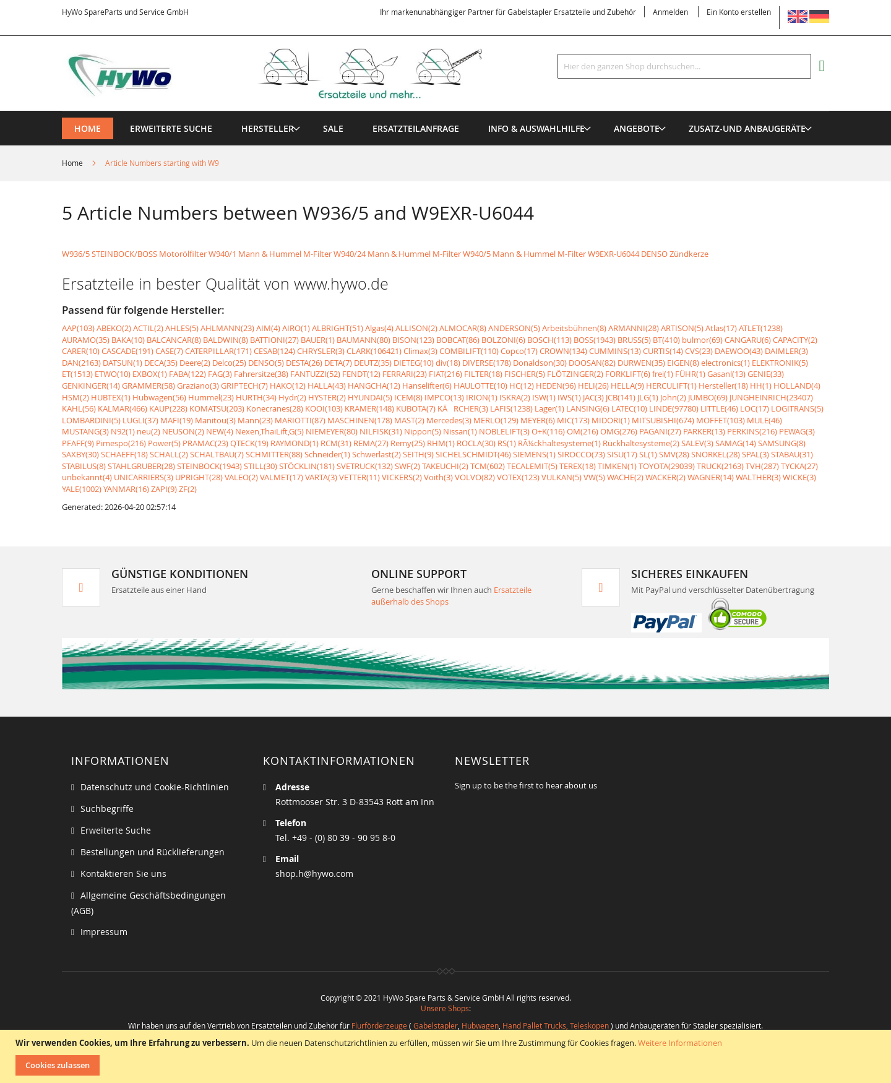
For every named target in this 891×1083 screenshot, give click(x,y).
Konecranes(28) (274, 408)
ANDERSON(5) (514, 328)
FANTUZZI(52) (315, 373)
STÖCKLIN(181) (307, 466)
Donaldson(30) (540, 362)
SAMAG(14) (735, 443)
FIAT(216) (445, 373)
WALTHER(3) (758, 477)
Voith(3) (438, 477)
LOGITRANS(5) (797, 408)
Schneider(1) (327, 454)
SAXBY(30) (80, 454)
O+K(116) (548, 431)
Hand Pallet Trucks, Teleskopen (555, 1025)
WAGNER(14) (710, 477)
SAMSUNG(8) (782, 443)
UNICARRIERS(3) (143, 477)
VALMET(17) (281, 477)
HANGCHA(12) (374, 385)
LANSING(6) (587, 408)
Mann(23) (255, 420)
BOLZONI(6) (503, 339)
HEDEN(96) (556, 385)
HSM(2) (75, 397)
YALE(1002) (81, 488)
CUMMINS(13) (615, 350)
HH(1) (761, 385)
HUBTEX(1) (111, 397)
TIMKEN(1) (617, 466)
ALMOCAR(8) (462, 328)
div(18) (448, 362)
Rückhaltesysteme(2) (641, 443)
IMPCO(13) (444, 397)
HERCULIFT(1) (671, 385)
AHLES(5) (182, 328)
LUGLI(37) (140, 420)
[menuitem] (267, 128)
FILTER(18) (483, 373)
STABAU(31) (792, 454)
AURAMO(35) (86, 339)
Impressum (103, 932)
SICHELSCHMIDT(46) (473, 454)
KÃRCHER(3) (462, 408)
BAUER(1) (318, 339)
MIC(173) (573, 420)
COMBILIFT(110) (469, 350)
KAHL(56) (79, 408)
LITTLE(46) (719, 408)
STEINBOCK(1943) (209, 466)
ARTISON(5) (682, 328)
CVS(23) (699, 350)
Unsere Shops (445, 1008)
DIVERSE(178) (486, 362)
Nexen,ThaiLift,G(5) (269, 431)
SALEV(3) (697, 443)
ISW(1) (544, 397)
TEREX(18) (577, 466)
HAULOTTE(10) (480, 385)
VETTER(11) (359, 477)
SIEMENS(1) (534, 454)
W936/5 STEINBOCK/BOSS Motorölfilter (134, 253)
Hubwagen (480, 1025)
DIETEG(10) (414, 362)
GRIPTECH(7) (244, 385)
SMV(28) (674, 454)
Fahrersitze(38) (261, 373)
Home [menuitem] (87, 128)
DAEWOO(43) (739, 350)
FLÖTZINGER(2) (575, 373)
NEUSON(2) (183, 431)
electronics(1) (725, 362)
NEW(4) (219, 431)
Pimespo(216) (121, 443)
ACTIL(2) (148, 328)
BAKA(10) (128, 339)
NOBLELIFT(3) (504, 431)
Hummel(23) (211, 397)
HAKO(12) (288, 385)
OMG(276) (618, 431)
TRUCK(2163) (720, 466)
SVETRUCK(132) (365, 466)
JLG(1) (647, 397)
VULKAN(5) (561, 477)
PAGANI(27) (660, 431)
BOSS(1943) (595, 339)
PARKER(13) (704, 431)
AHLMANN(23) (227, 328)
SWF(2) (407, 466)
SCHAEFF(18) (124, 454)
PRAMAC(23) (205, 443)
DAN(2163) (81, 362)
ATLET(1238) (761, 328)
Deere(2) (194, 362)
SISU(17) (622, 454)
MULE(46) (764, 420)
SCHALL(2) (169, 454)
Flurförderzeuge (379, 1025)
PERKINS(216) (752, 431)
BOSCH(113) (549, 339)
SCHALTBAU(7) (217, 454)
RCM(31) (336, 443)
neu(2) (148, 431)
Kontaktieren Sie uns (123, 873)
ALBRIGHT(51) (337, 328)
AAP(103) (78, 328)
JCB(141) (620, 397)
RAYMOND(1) (294, 443)
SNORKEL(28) (715, 454)
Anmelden (670, 12)
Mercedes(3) (448, 420)
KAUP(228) (168, 408)
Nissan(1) (460, 431)
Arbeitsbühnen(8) (574, 328)
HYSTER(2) (327, 397)
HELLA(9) (627, 385)
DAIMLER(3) (786, 350)
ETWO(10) (113, 373)
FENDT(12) (361, 373)
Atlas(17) (721, 328)
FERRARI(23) (404, 373)
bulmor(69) (702, 339)
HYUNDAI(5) (370, 397)
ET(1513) (77, 373)
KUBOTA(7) (416, 408)
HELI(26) (593, 385)
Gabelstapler (435, 1025)
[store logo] (292, 73)
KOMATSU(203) (216, 408)
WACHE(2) (625, 477)
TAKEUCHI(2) (445, 466)
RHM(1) (441, 443)
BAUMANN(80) (363, 339)
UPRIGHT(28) (199, 477)
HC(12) (521, 385)
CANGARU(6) (748, 339)
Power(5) (164, 443)
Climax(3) (420, 350)
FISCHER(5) (524, 373)
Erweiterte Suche (115, 830)
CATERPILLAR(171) (218, 350)
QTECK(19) (249, 443)
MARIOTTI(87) (300, 420)
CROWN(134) (563, 350)
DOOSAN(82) (592, 362)
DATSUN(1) (122, 362)
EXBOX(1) (149, 373)
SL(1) (648, 454)
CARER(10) (81, 350)
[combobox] (684, 66)
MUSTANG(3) (85, 431)
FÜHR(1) (690, 373)
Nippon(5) (422, 431)
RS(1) (506, 443)
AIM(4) (268, 328)
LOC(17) (754, 408)
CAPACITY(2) (795, 339)
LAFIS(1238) (511, 408)
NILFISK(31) (380, 431)
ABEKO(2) (114, 328)
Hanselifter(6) (427, 385)
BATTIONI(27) (274, 339)
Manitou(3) (215, 420)
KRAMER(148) (369, 408)
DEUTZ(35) (373, 362)
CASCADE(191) (127, 350)
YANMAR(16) (126, 488)
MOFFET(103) (720, 420)
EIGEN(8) (683, 362)
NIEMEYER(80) (332, 431)
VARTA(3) (321, 477)
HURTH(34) (256, 397)
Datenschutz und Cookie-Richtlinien (154, 787)
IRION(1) (481, 397)
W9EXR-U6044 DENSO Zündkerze (648, 253)
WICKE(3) (799, 477)
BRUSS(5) (634, 339)
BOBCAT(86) (458, 339)
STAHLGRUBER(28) (141, 466)
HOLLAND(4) (796, 385)
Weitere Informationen (680, 1042)
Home (73, 163)
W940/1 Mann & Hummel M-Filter (270, 253)
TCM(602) (487, 466)
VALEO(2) (241, 477)
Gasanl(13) (726, 373)
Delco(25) (229, 362)
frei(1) (662, 373)
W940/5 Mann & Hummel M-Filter (524, 253)
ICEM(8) (408, 397)
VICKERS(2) (402, 477)
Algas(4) (379, 328)
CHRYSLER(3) (321, 350)
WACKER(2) (665, 477)
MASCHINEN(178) (359, 420)
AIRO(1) (296, 328)
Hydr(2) (292, 397)
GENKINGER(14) (91, 385)
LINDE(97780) (674, 408)
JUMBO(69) (708, 397)
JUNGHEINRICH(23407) (771, 397)
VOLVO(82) (475, 477)
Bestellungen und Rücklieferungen (152, 852)
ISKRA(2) (514, 397)
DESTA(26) (304, 362)
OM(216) (582, 431)
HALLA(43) (327, 385)
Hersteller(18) (723, 385)
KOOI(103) (324, 408)
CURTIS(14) (663, 350)
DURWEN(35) (641, 362)
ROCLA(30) (476, 443)
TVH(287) (762, 466)
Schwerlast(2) (376, 454)
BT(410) (666, 339)
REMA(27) (371, 443)
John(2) (673, 397)
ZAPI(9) (164, 488)
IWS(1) (569, 397)
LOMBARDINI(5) (91, 420)
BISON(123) (413, 339)
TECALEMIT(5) (532, 466)
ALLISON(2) (416, 328)
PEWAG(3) (797, 431)
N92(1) (123, 431)
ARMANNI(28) (633, 328)
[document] (447, 1056)
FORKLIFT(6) (627, 373)
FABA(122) (187, 373)
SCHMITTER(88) (274, 454)
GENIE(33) (765, 373)
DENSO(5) (266, 362)
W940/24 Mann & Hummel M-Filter (397, 253)
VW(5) (594, 477)
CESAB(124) (274, 350)
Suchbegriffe (107, 808)
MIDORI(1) (611, 420)
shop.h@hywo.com (314, 873)
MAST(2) (409, 420)
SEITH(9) (418, 454)
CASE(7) (169, 350)
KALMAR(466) (122, 408)
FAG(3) (220, 373)
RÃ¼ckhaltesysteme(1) (559, 443)
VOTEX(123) (518, 477)
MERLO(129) (496, 420)
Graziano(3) (198, 385)
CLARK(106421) (374, 350)
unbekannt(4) (87, 477)
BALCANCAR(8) (174, 339)
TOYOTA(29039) (667, 466)
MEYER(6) (537, 420)
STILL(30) (260, 466)
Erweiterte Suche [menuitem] (171, 128)
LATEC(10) (629, 408)
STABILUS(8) (84, 466)
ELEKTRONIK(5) (780, 362)
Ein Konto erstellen (739, 12)
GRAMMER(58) (148, 385)
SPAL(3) (755, 454)
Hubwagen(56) (159, 397)
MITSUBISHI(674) (663, 420)
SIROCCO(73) (581, 454)
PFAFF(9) (78, 443)
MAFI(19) (176, 420)
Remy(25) (407, 443)
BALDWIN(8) (225, 339)
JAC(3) (593, 397)
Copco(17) (519, 350)
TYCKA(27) (799, 466)
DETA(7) (338, 362)
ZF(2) (188, 488)
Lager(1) (549, 408)
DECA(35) (161, 362)
